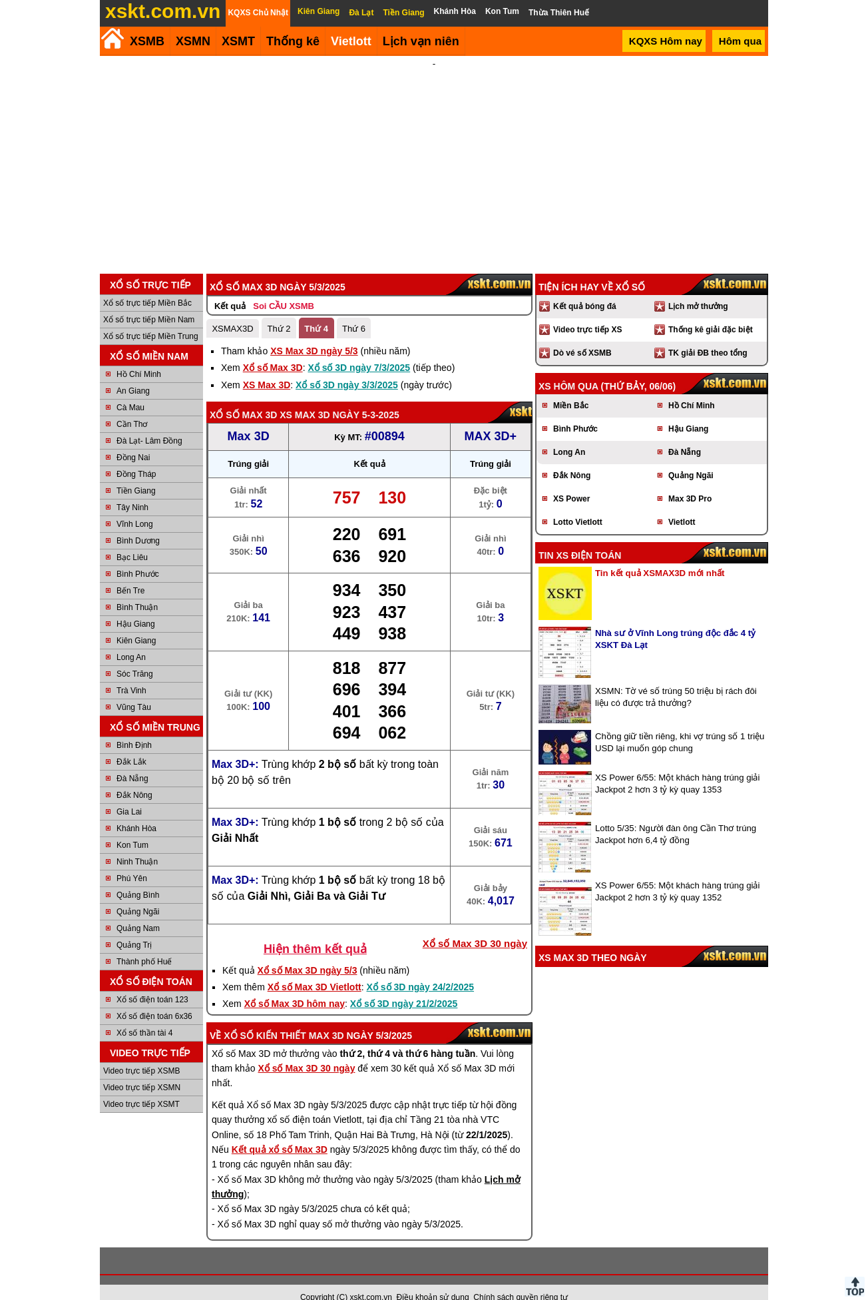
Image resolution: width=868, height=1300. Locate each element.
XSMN (193, 41)
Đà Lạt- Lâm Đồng (149, 423)
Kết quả (230, 288)
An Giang (133, 373)
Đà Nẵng (132, 760)
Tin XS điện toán (580, 537)
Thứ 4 (316, 311)
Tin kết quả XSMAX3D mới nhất (659, 555)
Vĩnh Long (134, 506)
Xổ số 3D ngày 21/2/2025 (404, 985)
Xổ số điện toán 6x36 (154, 998)
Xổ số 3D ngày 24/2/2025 (421, 969)
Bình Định (134, 727)
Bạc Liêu (132, 539)
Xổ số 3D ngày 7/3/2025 (359, 349)
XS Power (571, 481)
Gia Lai (129, 794)
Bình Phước (137, 556)
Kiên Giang (136, 622)
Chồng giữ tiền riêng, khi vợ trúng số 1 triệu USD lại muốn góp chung (679, 724)
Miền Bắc (570, 387)
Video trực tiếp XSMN (141, 1069)
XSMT (238, 41)
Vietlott (681, 504)
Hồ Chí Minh (138, 356)
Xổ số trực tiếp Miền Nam (148, 301)
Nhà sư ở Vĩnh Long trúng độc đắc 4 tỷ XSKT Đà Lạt (675, 621)
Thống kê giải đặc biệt (710, 311)
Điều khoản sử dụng (433, 1279)
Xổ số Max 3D (273, 349)
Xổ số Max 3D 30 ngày (475, 925)
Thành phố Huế (144, 943)
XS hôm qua (568, 368)
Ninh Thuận (137, 843)
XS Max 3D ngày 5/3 (314, 333)
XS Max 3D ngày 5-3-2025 (339, 397)
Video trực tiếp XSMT (141, 1086)
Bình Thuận (137, 589)
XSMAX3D (232, 311)
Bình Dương (138, 522)
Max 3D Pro (690, 481)
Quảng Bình (137, 877)
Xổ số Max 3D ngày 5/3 (307, 952)
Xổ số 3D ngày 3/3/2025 (347, 367)
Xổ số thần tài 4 (144, 1015)
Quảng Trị (134, 927)
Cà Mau (130, 389)
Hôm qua (740, 41)
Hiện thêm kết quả (315, 931)
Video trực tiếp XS (587, 311)
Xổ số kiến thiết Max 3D (283, 1017)
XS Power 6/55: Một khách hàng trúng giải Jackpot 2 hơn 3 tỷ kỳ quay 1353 (677, 766)
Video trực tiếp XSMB (141, 1053)
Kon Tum (132, 827)
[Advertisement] (434, 156)
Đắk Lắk (131, 744)
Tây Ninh (132, 489)
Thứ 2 (278, 311)
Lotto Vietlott (577, 504)
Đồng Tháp (136, 456)
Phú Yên (131, 860)
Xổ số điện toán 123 (152, 981)
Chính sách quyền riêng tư (520, 1279)
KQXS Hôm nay (665, 41)
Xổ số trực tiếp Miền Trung (150, 318)
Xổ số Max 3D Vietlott (314, 969)
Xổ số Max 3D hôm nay (294, 985)
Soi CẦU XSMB (283, 288)
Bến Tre (130, 572)
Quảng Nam (138, 910)
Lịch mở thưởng (698, 288)
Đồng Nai (133, 439)
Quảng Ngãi (137, 893)
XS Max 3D (267, 367)
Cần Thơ (131, 406)
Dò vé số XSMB (582, 335)
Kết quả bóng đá (584, 288)
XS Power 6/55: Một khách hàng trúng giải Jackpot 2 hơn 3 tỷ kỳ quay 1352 (677, 873)
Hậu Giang (135, 606)
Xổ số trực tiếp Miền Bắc (147, 285)
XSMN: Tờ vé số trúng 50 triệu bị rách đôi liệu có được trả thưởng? (676, 679)
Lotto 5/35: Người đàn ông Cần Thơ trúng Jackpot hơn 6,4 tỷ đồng (675, 816)
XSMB (147, 41)
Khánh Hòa (136, 810)
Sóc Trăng (134, 656)
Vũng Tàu (133, 689)
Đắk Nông (134, 777)
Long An (131, 639)
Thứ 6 (353, 311)
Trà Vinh (131, 672)
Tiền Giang (136, 473)
